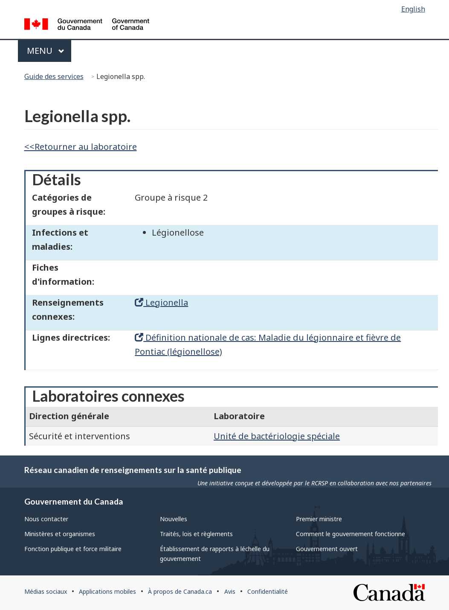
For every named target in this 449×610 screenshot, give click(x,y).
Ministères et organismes (59, 534)
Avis (229, 591)
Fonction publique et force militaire (73, 549)
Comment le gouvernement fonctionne (350, 534)
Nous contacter (46, 519)
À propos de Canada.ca (180, 591)
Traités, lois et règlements (196, 534)
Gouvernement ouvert (327, 549)
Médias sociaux (45, 591)
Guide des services (54, 76)
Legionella (161, 302)
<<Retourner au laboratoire (80, 146)
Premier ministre (319, 519)
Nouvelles (173, 519)
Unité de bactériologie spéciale (277, 436)
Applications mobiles (107, 591)
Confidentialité (267, 591)
